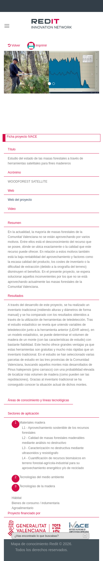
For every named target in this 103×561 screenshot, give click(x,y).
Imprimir (37, 45)
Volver (14, 45)
